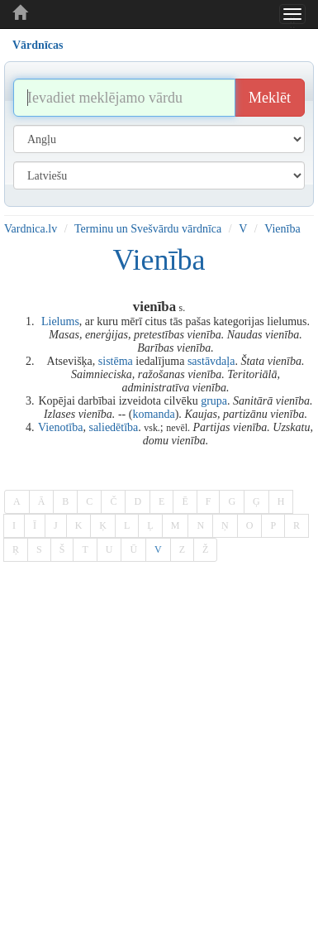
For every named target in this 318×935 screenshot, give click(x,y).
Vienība (282, 229)
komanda (153, 414)
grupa (214, 401)
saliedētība (113, 427)
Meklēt (270, 97)
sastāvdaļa (211, 361)
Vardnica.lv (30, 229)
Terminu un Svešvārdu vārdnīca (147, 229)
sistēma (115, 361)
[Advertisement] (155, 728)
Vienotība (60, 427)
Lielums (60, 321)
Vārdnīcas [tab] (37, 45)
